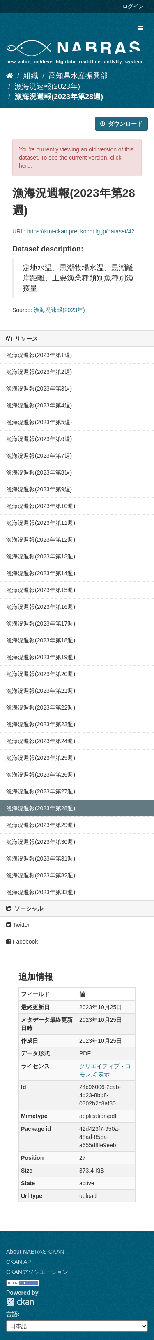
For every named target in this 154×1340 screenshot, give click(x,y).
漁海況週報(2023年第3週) (39, 388)
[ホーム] (9, 76)
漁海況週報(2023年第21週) (40, 690)
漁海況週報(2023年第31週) (40, 858)
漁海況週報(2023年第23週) (40, 724)
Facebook (22, 941)
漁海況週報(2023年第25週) (40, 758)
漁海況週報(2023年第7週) (39, 455)
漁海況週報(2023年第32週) (40, 875)
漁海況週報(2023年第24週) (40, 741)
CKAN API (19, 1262)
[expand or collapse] (141, 28)
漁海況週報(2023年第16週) (40, 606)
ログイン (133, 6)
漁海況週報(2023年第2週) (39, 371)
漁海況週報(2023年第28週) (58, 97)
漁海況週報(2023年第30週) (40, 841)
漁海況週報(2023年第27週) (40, 791)
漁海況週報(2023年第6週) (39, 439)
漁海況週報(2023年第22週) (40, 707)
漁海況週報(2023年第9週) (39, 489)
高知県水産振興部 (78, 76)
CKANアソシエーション (37, 1272)
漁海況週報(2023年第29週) (40, 825)
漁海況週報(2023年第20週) (40, 674)
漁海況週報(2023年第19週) (40, 657)
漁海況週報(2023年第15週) (40, 590)
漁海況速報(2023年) (47, 86)
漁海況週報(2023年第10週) (40, 506)
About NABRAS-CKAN (35, 1251)
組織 (30, 76)
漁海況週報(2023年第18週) (40, 640)
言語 (12, 1314)
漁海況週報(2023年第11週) (40, 523)
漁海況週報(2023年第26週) (40, 774)
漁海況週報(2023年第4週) (39, 405)
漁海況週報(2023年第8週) (39, 472)
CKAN (20, 1301)
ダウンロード (121, 123)
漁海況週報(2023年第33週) (40, 892)
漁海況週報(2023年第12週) (40, 539)
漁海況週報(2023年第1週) (39, 355)
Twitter (18, 925)
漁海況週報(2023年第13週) (40, 556)
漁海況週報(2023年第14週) (40, 573)
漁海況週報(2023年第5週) (39, 422)
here (24, 166)
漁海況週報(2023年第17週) (40, 623)
